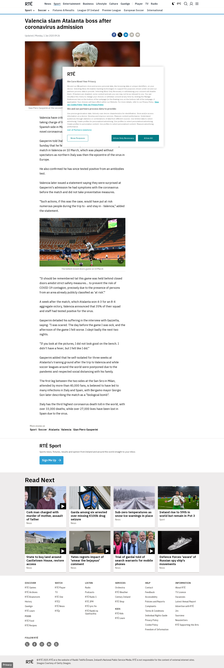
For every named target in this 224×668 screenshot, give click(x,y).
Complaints (150, 606)
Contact (149, 587)
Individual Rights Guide (156, 615)
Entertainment (71, 3)
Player (139, 3)
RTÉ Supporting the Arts (187, 625)
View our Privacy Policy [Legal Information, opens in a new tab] (93, 104)
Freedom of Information (156, 629)
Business (88, 3)
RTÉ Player (60, 587)
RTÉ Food (29, 621)
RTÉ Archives (31, 592)
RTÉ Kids (119, 613)
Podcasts (89, 592)
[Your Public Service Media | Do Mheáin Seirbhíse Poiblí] (29, 661)
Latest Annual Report (185, 601)
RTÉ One (59, 597)
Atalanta (54, 429)
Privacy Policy (151, 620)
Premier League (111, 10)
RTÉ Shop (119, 601)
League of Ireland (88, 10)
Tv (146, 3)
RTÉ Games (30, 587)
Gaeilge (125, 3)
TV (56, 592)
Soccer (42, 10)
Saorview (179, 615)
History (28, 601)
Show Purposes (77, 138)
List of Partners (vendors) (79, 130)
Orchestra (120, 587)
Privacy (7, 664)
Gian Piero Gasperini (85, 429)
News (47, 3)
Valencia (66, 429)
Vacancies (180, 597)
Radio (154, 3)
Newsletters (181, 620)
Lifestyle (101, 3)
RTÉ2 (57, 601)
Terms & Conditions (154, 611)
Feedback (150, 592)
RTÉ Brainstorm (32, 597)
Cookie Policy (151, 625)
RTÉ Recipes (31, 625)
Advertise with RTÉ (184, 606)
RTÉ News (60, 606)
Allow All (148, 138)
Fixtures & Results (63, 10)
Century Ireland (122, 597)
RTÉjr (57, 611)
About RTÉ (180, 587)
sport (28, 10)
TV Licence (180, 592)
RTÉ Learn (30, 611)
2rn (176, 611)
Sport (57, 3)
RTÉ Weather (121, 592)
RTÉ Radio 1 (91, 597)
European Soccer (134, 10)
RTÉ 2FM (89, 601)
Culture (113, 3)
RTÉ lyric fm (91, 606)
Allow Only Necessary (123, 138)
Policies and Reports (155, 601)
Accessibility (151, 597)
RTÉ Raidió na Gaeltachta (91, 612)
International (155, 10)
